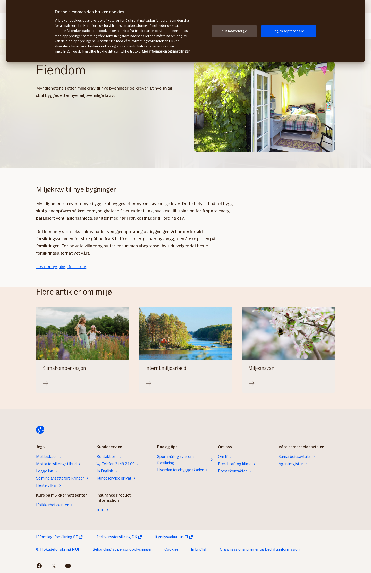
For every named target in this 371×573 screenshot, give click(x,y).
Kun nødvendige (234, 31)
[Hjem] (40, 430)
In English (199, 549)
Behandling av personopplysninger (122, 549)
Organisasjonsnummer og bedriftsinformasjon (260, 549)
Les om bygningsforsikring (61, 266)
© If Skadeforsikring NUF (58, 549)
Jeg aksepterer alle (289, 31)
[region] (185, 31)
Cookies (171, 549)
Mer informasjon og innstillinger (166, 51)
